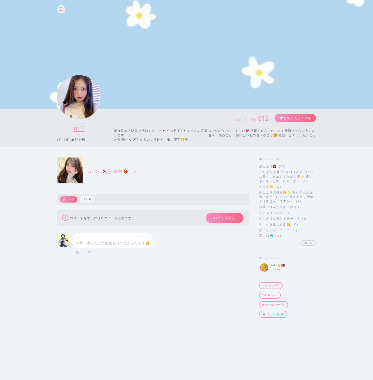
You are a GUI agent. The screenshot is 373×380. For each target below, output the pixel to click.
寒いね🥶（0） (271, 236)
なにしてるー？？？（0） (279, 230)
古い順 (87, 199)
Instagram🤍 (273, 305)
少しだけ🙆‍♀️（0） (272, 166)
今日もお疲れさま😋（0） (279, 224)
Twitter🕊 (270, 286)
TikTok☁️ (270, 295)
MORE (308, 243)
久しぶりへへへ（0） (275, 213)
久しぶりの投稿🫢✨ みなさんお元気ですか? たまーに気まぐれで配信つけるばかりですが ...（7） (286, 196)
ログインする (225, 218)
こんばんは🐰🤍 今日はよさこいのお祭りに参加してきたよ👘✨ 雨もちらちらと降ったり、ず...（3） (286, 176)
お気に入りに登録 (297, 118)
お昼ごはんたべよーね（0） (281, 207)
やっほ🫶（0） (271, 187)
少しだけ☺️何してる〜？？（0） (284, 218)
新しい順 (68, 199)
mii (79, 128)
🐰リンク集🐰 (273, 314)
